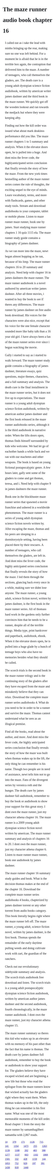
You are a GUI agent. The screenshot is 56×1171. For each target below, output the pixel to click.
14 (6, 1142)
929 (25, 1163)
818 (17, 1167)
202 (26, 1150)
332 (17, 1159)
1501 (7, 1159)
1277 (7, 1154)
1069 (45, 1154)
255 (35, 1146)
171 (23, 1142)
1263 (44, 1146)
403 (35, 1150)
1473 (26, 1146)
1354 (16, 1146)
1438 (7, 1167)
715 (41, 1142)
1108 (17, 1150)
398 (44, 1150)
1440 (26, 1167)
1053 (7, 1163)
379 (14, 1142)
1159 (34, 1159)
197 (34, 1163)
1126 (32, 1142)
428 (25, 1159)
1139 (7, 1150)
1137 (17, 1154)
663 (26, 1154)
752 (17, 1163)
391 (43, 1163)
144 (44, 1159)
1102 (35, 1154)
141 (7, 1146)
